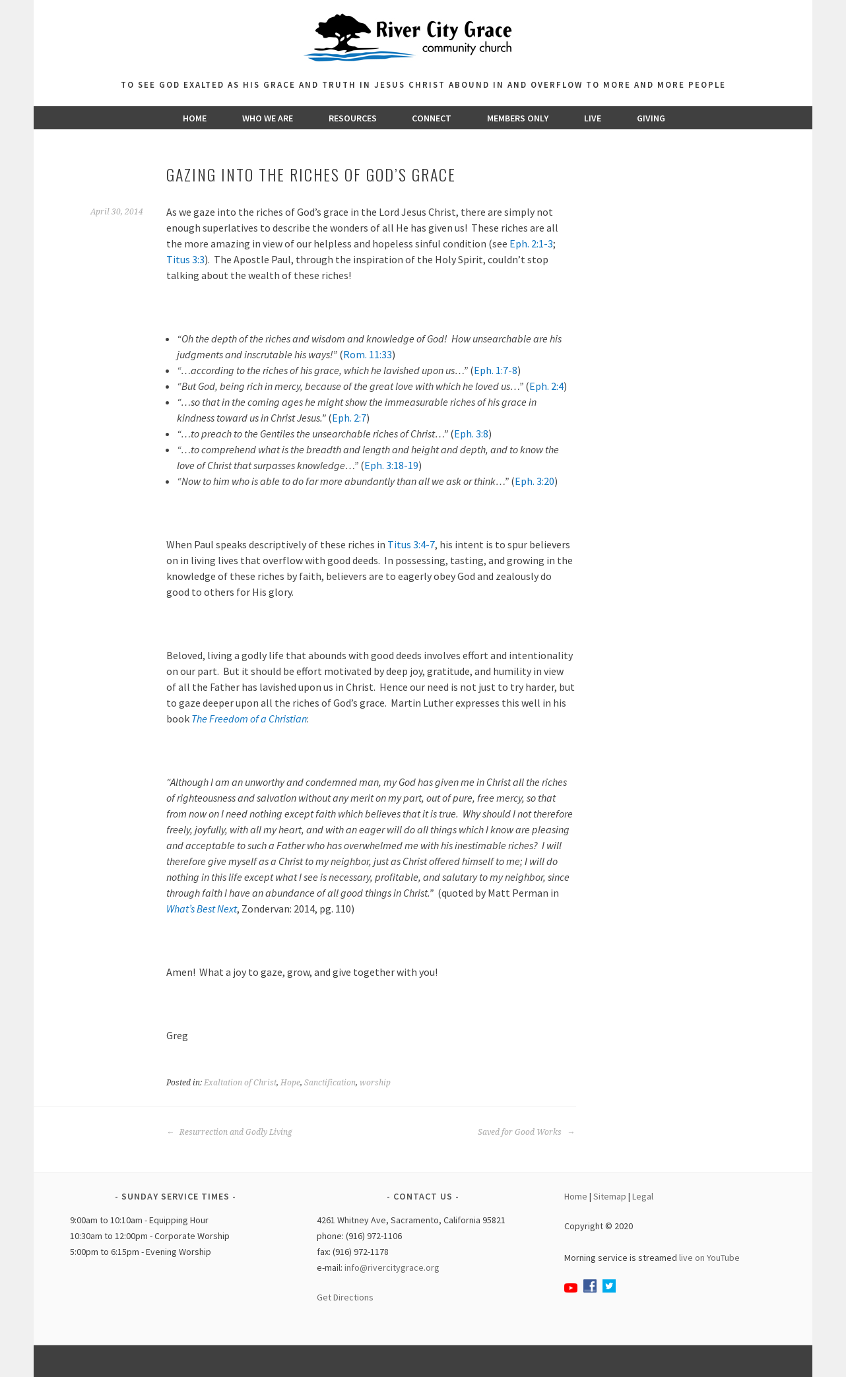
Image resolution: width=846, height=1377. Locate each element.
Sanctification (330, 1082)
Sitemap (609, 1196)
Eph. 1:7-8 (495, 370)
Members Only (517, 118)
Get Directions (345, 1297)
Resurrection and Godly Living (229, 1132)
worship (375, 1082)
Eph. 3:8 (471, 433)
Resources (353, 118)
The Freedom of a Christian (249, 718)
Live (592, 118)
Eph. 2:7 (349, 417)
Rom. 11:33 (367, 354)
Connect (431, 118)
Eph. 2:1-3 (531, 243)
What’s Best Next (201, 908)
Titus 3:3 (185, 259)
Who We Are (267, 118)
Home (195, 118)
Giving (651, 118)
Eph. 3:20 (534, 481)
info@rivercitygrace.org (391, 1267)
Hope (290, 1082)
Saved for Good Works (526, 1132)
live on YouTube (709, 1258)
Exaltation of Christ (240, 1082)
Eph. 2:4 (546, 386)
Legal (642, 1196)
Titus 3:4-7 (411, 544)
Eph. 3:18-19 (391, 465)
